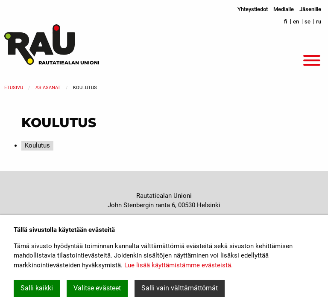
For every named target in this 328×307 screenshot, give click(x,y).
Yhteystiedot (252, 9)
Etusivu (13, 87)
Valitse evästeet (97, 288)
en (296, 21)
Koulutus (37, 145)
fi (285, 21)
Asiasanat (48, 87)
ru (318, 21)
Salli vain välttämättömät (179, 288)
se (307, 21)
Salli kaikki (36, 288)
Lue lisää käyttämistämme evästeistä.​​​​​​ (178, 265)
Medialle (283, 9)
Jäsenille (310, 9)
